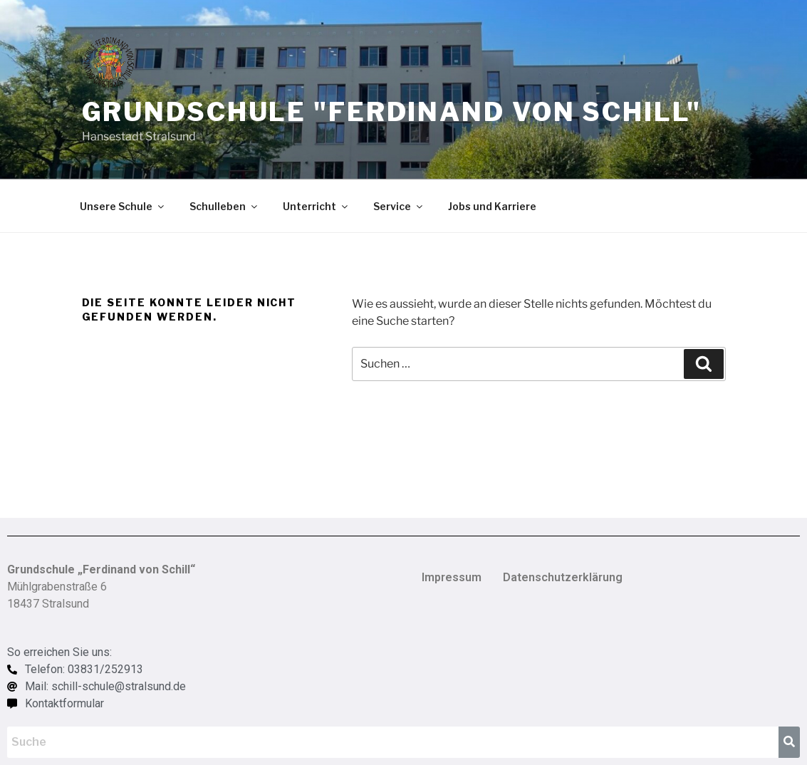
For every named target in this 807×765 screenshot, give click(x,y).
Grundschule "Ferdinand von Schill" (392, 112)
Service (399, 206)
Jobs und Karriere (492, 206)
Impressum (451, 577)
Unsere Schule (123, 206)
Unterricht (316, 206)
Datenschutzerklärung (563, 577)
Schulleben (224, 206)
